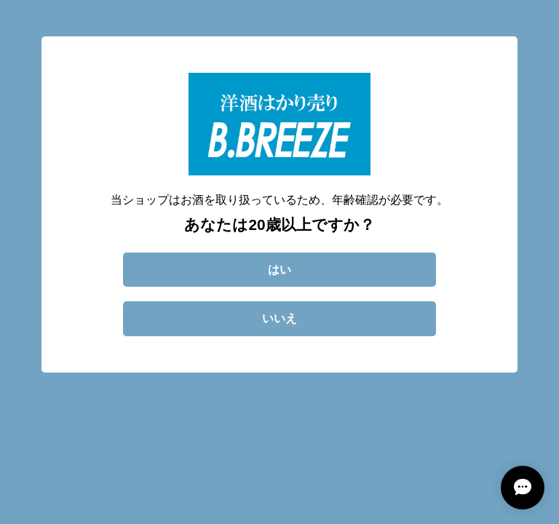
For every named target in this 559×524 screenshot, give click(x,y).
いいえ (279, 318)
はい (279, 269)
